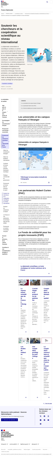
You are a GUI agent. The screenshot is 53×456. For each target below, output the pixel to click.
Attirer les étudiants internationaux (5, 158)
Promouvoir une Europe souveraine (5, 130)
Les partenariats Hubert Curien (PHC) (29, 105)
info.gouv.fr (4, 444)
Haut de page (48, 403)
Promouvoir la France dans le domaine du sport (5, 187)
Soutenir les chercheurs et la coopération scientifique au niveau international (5, 198)
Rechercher (47, 2)
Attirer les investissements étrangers (5, 152)
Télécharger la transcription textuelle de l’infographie (34, 178)
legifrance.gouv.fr (24, 444)
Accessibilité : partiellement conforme (14, 449)
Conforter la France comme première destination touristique (5, 167)
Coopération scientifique (7, 83)
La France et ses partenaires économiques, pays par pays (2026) (5, 219)
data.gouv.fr (34, 444)
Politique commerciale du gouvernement (5, 178)
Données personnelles (36, 449)
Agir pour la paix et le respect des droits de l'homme (4, 111)
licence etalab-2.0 (46, 454)
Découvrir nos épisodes (9, 419)
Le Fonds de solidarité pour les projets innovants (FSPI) (32, 108)
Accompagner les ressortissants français (5, 123)
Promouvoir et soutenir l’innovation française (5, 229)
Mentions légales (27, 449)
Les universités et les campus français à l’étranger (31, 103)
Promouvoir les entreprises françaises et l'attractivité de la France (37, 13)
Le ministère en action (19, 13)
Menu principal (51, 2)
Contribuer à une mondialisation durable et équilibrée (5, 251)
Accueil (2, 13)
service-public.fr (13, 444)
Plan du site (3, 449)
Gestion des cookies (5, 451)
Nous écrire (45, 449)
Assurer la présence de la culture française (4, 240)
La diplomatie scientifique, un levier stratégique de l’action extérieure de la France (33, 268)
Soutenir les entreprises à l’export (5, 209)
